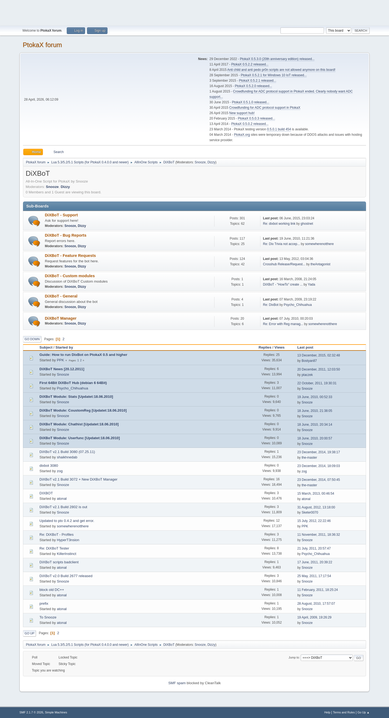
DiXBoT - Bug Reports (65, 235)
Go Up (29, 633)
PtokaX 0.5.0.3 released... (256, 118)
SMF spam (177, 683)
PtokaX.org (242, 135)
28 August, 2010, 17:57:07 (316, 603)
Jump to (294, 657)
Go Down (32, 339)
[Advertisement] (194, 12)
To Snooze (47, 617)
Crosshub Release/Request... (284, 264)
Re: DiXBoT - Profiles (56, 534)
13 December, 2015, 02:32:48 (318, 355)
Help (327, 712)
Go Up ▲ (363, 712)
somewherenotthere (319, 244)
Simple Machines (56, 712)
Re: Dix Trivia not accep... (281, 244)
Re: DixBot (271, 305)
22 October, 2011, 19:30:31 (316, 383)
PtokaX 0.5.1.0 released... (250, 102)
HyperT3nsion (68, 540)
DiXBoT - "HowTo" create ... (283, 284)
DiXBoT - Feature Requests (70, 255)
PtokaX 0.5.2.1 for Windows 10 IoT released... (274, 75)
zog (60, 471)
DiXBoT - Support (61, 215)
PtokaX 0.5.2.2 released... (250, 64)
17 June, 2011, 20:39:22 (314, 562)
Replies (265, 347)
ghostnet (307, 224)
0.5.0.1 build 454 (279, 129)
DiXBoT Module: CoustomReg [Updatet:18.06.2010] (83, 410)
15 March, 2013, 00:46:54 (315, 493)
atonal (61, 499)
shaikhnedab (67, 457)
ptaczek (307, 375)
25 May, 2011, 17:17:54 (314, 576)
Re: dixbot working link (279, 224)
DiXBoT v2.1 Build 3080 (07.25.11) (67, 452)
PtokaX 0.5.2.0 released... (253, 86)
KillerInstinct (66, 554)
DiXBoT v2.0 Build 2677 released (65, 576)
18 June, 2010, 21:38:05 (314, 411)
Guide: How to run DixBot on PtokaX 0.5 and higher (83, 355)
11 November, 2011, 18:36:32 (318, 535)
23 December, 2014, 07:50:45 (318, 480)
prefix (43, 603)
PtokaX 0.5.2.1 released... (257, 80)
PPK (60, 360)
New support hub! (242, 113)
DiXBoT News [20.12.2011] (61, 369)
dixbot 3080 (48, 466)
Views (279, 347)
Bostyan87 (309, 361)
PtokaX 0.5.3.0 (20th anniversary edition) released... (277, 59)
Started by (64, 347)
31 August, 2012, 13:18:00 (316, 507)
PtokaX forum (42, 44)
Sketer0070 (309, 512)
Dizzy (211, 162)
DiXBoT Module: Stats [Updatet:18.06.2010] (76, 397)
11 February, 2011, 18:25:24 (317, 590)
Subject (45, 347)
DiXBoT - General (61, 296)
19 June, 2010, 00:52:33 (314, 397)
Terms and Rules (344, 712)
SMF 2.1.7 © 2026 (31, 712)
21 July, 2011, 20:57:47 (314, 548)
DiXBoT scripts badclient (59, 562)
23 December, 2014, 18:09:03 (318, 466)
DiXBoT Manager (60, 318)
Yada (311, 284)
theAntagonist (320, 264)
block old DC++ (51, 590)
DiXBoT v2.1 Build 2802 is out (63, 507)
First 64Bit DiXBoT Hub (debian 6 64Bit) (73, 383)
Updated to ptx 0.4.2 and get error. (66, 521)
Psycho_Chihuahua (298, 305)
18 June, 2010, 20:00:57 (314, 438)
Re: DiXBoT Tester (54, 548)
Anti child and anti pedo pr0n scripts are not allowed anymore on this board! (281, 70)
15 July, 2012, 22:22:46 (314, 521)
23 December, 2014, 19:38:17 (318, 452)
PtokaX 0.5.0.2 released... (250, 124)
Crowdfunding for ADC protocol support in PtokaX (264, 108)
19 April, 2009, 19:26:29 (314, 617)
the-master (309, 457)
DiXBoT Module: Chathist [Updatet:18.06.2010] (79, 424)
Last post (307, 347)
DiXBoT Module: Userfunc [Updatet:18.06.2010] (79, 438)
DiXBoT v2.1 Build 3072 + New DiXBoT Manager (78, 479)
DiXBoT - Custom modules (70, 276)
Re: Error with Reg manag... (283, 324)
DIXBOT (46, 493)
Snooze (200, 162)
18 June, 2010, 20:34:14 (314, 424)
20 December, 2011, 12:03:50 (318, 369)
